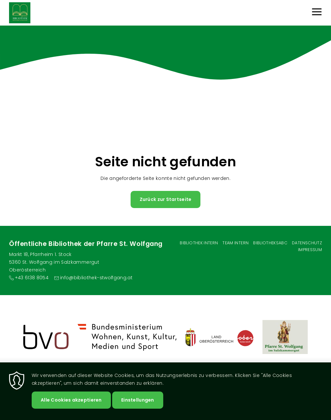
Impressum (310, 249)
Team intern (235, 243)
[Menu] (316, 13)
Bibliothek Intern (199, 243)
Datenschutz (307, 243)
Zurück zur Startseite (166, 199)
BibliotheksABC (270, 243)
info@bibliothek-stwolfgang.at (96, 277)
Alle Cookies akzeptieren (71, 400)
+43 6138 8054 (32, 277)
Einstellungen (137, 400)
